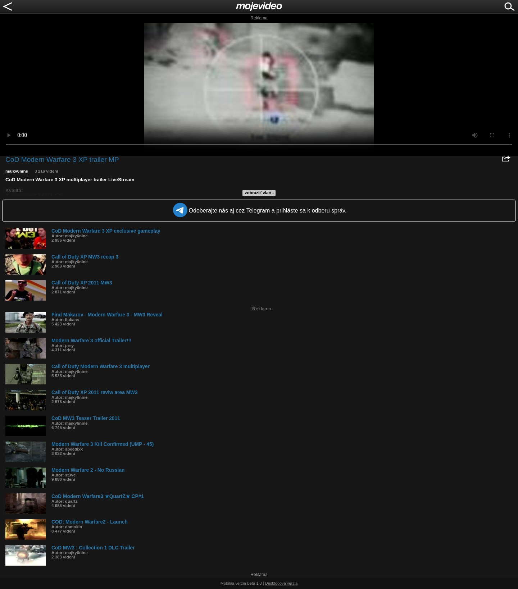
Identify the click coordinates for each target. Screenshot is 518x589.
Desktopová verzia (281, 583)
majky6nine (16, 171)
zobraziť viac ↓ (259, 192)
